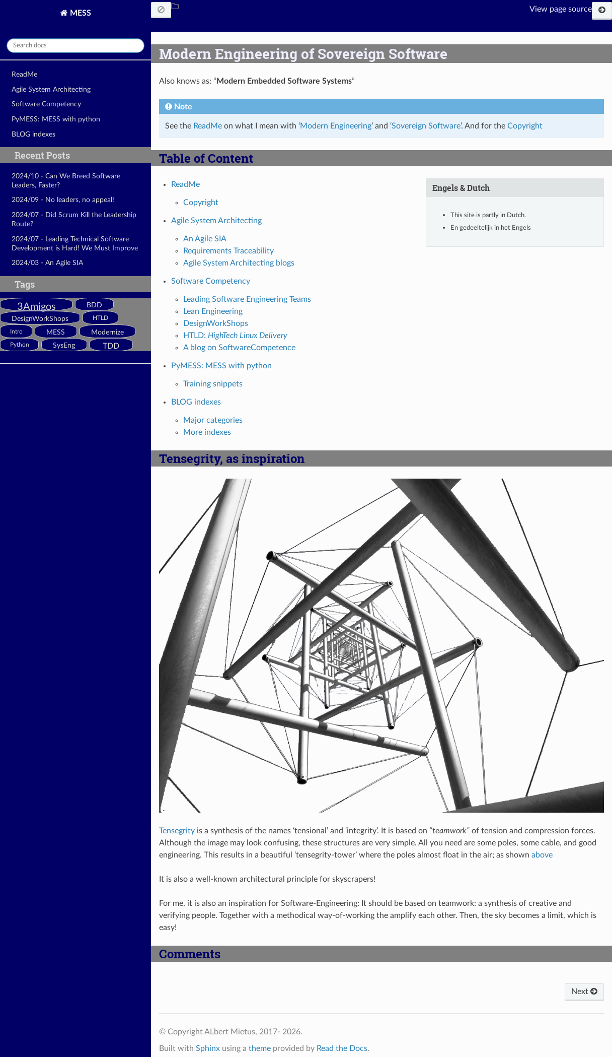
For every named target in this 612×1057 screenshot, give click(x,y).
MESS (79, 13)
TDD (111, 346)
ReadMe (24, 74)
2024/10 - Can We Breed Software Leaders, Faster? (66, 180)
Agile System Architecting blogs (238, 263)
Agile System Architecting (51, 89)
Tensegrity (177, 831)
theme (260, 1048)
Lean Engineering (213, 311)
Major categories (213, 420)
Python (19, 345)
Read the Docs (342, 1048)
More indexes (207, 432)
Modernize (107, 332)
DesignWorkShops (40, 318)
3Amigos (36, 307)
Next (584, 991)
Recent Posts (42, 155)
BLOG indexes (33, 134)
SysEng (64, 345)
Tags (25, 284)
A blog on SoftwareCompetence (239, 348)
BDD (94, 305)
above (542, 855)
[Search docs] (75, 45)
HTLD (100, 318)
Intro (16, 332)
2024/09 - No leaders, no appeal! (63, 200)
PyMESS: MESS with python (56, 119)
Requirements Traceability (228, 251)
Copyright (200, 203)
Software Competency (46, 104)
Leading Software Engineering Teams (247, 299)
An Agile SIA (204, 239)
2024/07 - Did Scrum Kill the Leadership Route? (74, 219)
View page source (560, 9)
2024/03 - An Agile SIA (47, 263)
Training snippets (213, 384)
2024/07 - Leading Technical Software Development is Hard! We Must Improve (75, 243)
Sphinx (208, 1048)
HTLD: (235, 336)
